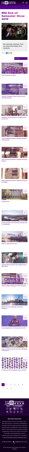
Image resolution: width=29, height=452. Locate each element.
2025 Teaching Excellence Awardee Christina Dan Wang (14, 181)
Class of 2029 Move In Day (9, 243)
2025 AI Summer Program (9, 75)
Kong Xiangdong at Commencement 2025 (14, 328)
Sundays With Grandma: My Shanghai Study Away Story (14, 265)
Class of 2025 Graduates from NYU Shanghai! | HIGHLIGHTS (14, 349)
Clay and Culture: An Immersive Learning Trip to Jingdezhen (14, 223)
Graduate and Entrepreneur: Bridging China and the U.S (14, 118)
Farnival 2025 (5, 201)
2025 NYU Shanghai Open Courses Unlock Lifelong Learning (13, 97)
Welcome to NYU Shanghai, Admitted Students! (12, 307)
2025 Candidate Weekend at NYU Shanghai (14, 286)
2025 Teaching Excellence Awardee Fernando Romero (14, 160)
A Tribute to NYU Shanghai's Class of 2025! (14, 370)
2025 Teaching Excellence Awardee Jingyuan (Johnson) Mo (14, 139)
